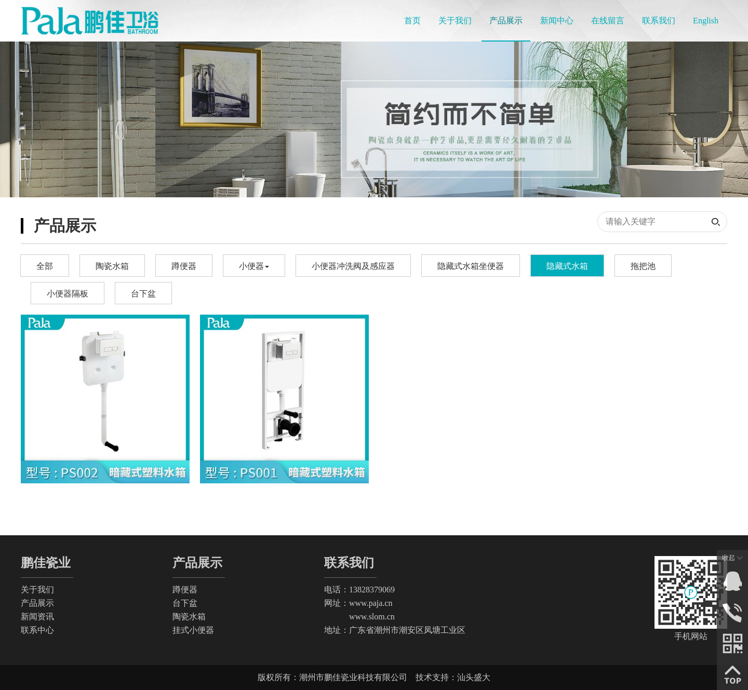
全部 (44, 266)
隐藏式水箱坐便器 (470, 266)
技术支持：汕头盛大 (453, 677)
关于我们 (37, 589)
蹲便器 (183, 266)
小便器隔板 (67, 293)
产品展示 (37, 603)
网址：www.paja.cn (358, 603)
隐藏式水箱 (567, 266)
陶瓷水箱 (112, 266)
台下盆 (143, 293)
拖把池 (643, 266)
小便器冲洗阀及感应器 (353, 266)
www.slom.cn (359, 616)
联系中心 (37, 630)
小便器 (254, 266)
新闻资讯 (37, 616)
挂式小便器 (193, 630)
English (705, 20)
